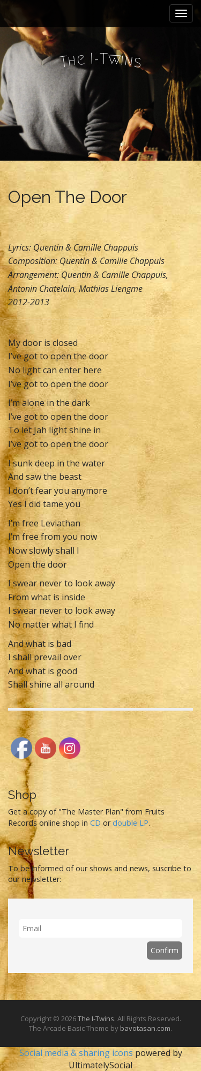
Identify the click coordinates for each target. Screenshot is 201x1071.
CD (95, 823)
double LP (130, 823)
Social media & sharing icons (77, 1053)
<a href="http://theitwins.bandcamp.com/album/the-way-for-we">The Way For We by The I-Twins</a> (100, 225)
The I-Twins (96, 1018)
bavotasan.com (145, 1028)
